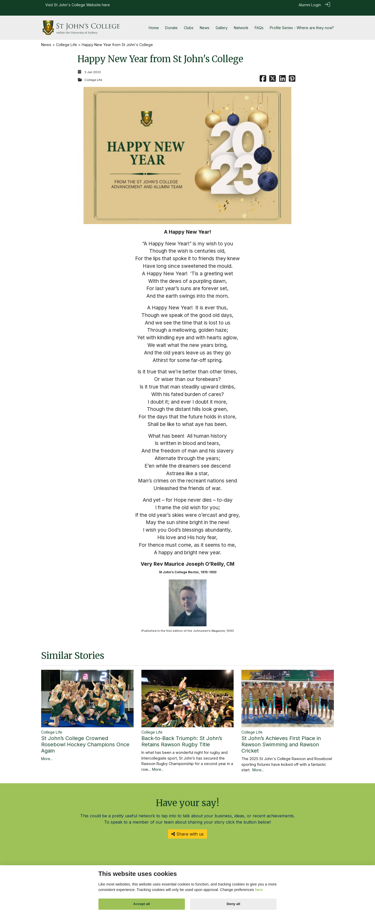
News (46, 39)
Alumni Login (310, 5)
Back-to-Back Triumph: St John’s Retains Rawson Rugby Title (181, 735)
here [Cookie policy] (259, 890)
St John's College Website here (82, 5)
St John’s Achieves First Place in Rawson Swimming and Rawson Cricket (281, 738)
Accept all (141, 904)
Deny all (233, 904)
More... (47, 752)
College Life (66, 39)
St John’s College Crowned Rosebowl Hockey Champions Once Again (85, 738)
